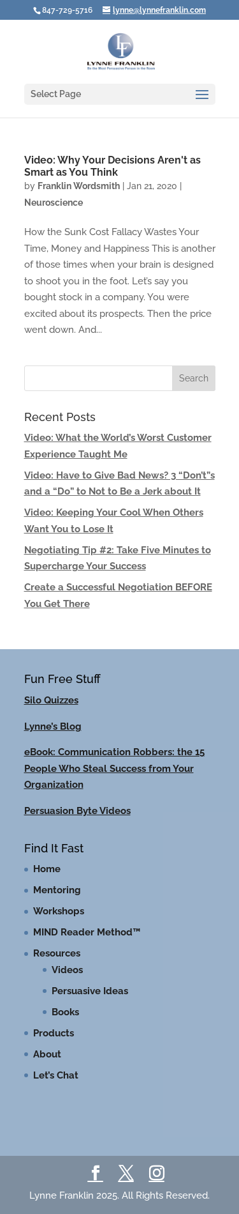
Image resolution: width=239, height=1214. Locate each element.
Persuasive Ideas (90, 991)
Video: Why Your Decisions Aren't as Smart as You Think (112, 166)
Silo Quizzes (51, 700)
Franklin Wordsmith (79, 186)
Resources (56, 953)
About (47, 1054)
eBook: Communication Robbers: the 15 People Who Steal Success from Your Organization (114, 768)
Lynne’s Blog (53, 726)
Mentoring (57, 890)
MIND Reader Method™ (86, 932)
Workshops (58, 911)
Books (65, 1012)
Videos (67, 970)
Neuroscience (53, 202)
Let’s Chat (55, 1075)
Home (47, 869)
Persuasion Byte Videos (77, 811)
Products (53, 1033)
